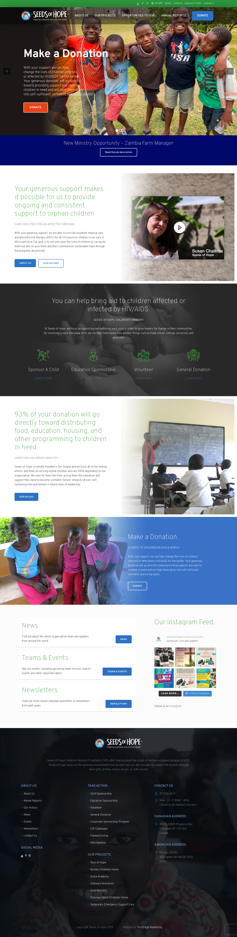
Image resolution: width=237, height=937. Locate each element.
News (168, 3)
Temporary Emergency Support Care (112, 904)
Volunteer (96, 808)
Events (178, 3)
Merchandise (98, 843)
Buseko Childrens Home (104, 869)
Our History (31, 808)
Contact (208, 3)
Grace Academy (99, 876)
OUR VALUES (26, 496)
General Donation (100, 815)
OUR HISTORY (51, 263)
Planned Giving (99, 836)
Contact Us (30, 836)
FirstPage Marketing (149, 927)
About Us (82, 15)
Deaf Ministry (98, 890)
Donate (202, 15)
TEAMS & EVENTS (117, 671)
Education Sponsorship (103, 801)
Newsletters (193, 3)
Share (159, 3)
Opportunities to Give (138, 15)
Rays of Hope (98, 862)
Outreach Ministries (102, 883)
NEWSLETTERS (118, 703)
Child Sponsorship (101, 794)
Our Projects (105, 15)
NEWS (123, 639)
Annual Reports (173, 15)
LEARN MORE (43, 378)
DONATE (137, 586)
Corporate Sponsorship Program (109, 822)
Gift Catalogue (99, 829)
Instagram (176, 706)
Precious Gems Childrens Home (109, 897)
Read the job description (118, 152)
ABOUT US (25, 263)
